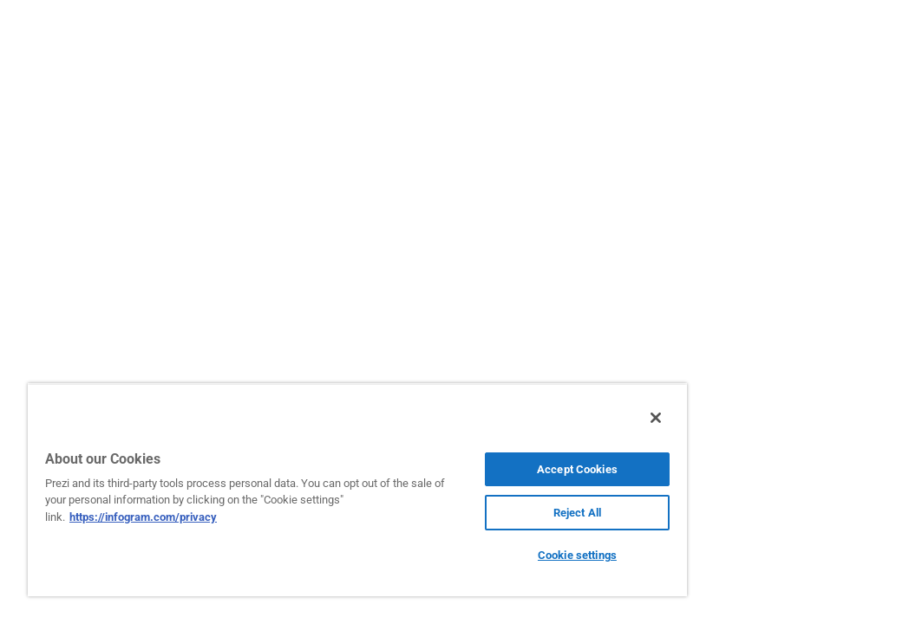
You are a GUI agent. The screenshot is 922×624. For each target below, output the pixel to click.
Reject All (471, 512)
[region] (295, 489)
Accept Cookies (472, 469)
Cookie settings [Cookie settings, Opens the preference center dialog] (472, 555)
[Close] (531, 418)
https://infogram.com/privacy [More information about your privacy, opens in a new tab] (229, 516)
